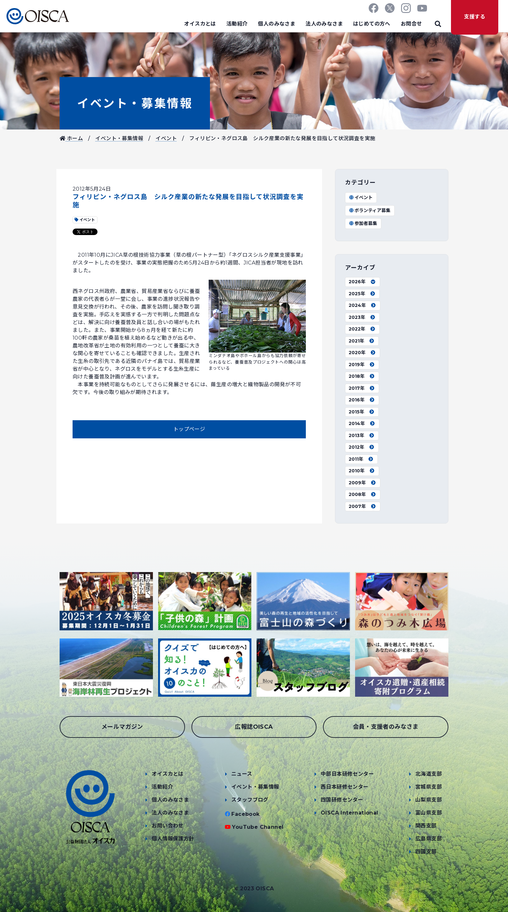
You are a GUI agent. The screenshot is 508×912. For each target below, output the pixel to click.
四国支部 (426, 852)
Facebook (245, 814)
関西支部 (426, 826)
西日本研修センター (345, 787)
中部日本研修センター (347, 774)
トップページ (189, 429)
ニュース (241, 774)
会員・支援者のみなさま (385, 726)
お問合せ (411, 24)
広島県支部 (428, 839)
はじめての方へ (371, 24)
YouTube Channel (257, 827)
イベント (166, 138)
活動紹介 (237, 24)
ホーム (71, 138)
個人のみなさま (276, 24)
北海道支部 (428, 774)
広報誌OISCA (254, 726)
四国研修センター (342, 800)
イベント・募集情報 (134, 103)
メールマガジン (122, 726)
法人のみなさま (324, 24)
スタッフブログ (250, 800)
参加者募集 (363, 223)
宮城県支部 (428, 787)
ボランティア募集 (369, 210)
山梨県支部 (428, 800)
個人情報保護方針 (173, 839)
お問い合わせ (167, 826)
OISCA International (349, 813)
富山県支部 (428, 813)
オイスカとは (200, 24)
